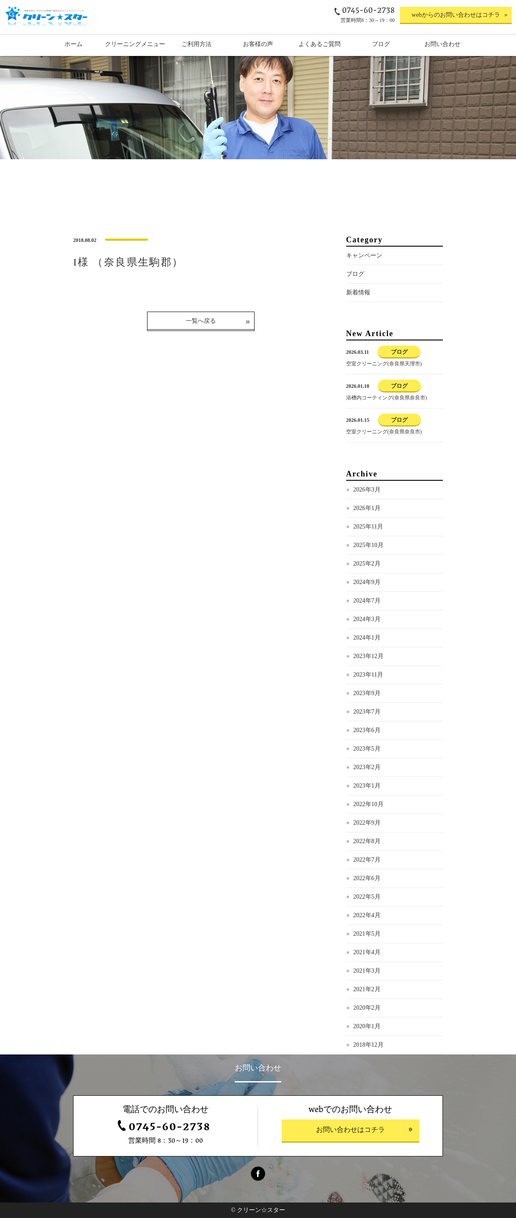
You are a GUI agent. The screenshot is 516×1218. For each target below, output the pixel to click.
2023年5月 (367, 748)
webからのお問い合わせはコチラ (456, 15)
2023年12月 (368, 656)
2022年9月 (367, 822)
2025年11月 (368, 526)
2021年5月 (367, 934)
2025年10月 (368, 545)
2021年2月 (367, 989)
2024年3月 (367, 619)
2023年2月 (367, 767)
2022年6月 (367, 878)
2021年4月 (367, 952)
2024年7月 (367, 600)
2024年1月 (367, 637)
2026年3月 (367, 489)
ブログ (355, 274)
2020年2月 (367, 1008)
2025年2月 (367, 563)
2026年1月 (367, 508)
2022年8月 (367, 841)
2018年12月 (368, 1045)
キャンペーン (364, 255)
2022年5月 (367, 896)
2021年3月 (367, 971)
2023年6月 (367, 730)
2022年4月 (367, 915)
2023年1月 (367, 785)
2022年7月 (367, 859)
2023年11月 (368, 674)
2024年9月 (367, 582)
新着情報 (358, 292)
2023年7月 (367, 711)
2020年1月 (367, 1026)
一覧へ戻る (201, 321)
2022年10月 (368, 804)
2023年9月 (367, 693)
